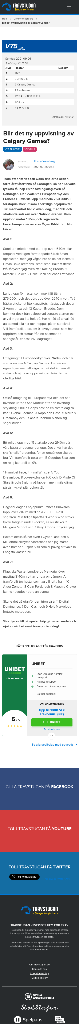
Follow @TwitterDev (57, 879)
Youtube (62, 828)
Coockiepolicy (40, 977)
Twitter (62, 867)
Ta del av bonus (52, 729)
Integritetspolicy (39, 973)
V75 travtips (12, 149)
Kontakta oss (39, 969)
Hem (5, 18)
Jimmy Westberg (23, 18)
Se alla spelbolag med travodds (53, 744)
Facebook (62, 786)
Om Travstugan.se (39, 964)
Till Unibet (52, 722)
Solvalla (29, 149)
